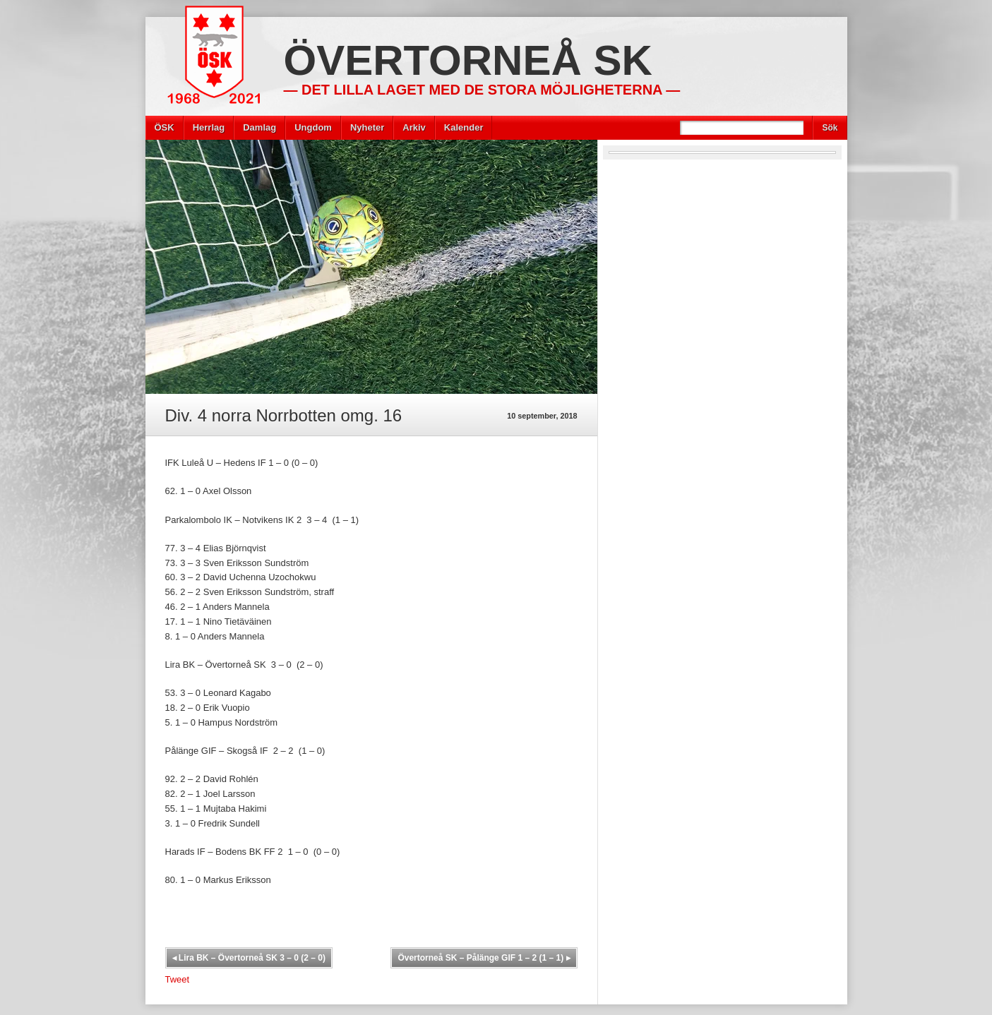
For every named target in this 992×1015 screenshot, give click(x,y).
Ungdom (313, 127)
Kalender (464, 127)
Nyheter (367, 127)
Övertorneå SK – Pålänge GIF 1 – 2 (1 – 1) (484, 958)
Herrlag (209, 127)
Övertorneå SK (468, 60)
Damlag (259, 127)
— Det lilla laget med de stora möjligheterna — (482, 89)
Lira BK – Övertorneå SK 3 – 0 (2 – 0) (248, 958)
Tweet (177, 979)
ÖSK (164, 127)
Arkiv (414, 127)
